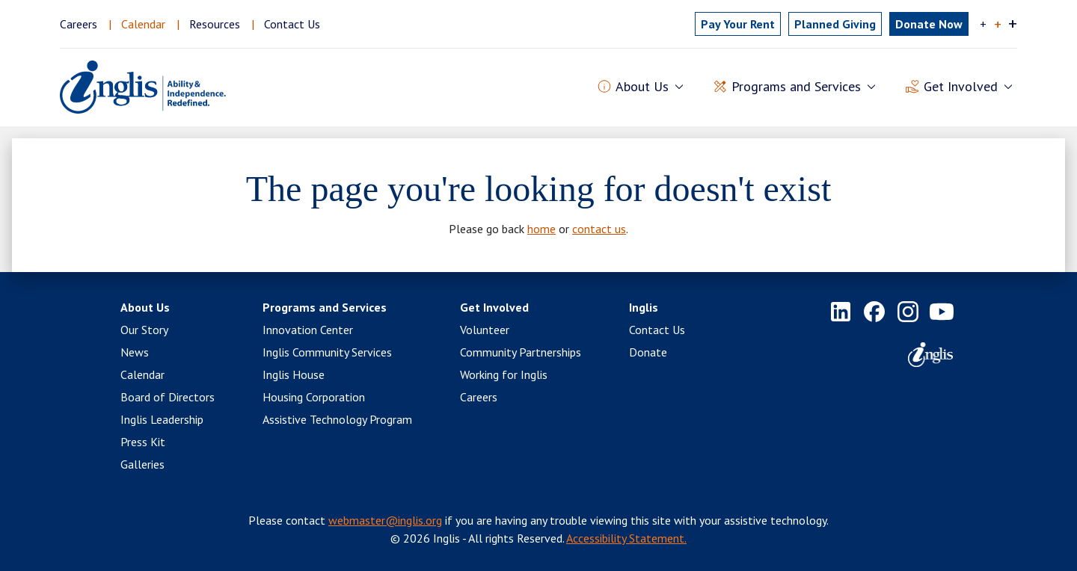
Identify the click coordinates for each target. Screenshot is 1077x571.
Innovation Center (308, 329)
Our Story (144, 329)
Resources (214, 23)
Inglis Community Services (327, 352)
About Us (145, 307)
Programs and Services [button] (796, 87)
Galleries (142, 464)
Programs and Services (325, 307)
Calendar (143, 23)
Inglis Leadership (161, 419)
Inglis (643, 307)
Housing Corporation (314, 396)
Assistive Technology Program (337, 419)
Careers (78, 23)
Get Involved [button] (960, 87)
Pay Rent (738, 23)
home (541, 228)
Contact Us (292, 23)
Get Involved (494, 307)
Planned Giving (835, 23)
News (134, 352)
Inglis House (294, 374)
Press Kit (142, 441)
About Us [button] (642, 87)
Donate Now (929, 23)
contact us (599, 228)
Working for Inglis (503, 374)
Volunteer (484, 329)
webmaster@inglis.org (385, 520)
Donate (648, 352)
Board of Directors (167, 396)
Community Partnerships (520, 352)
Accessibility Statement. (626, 538)
